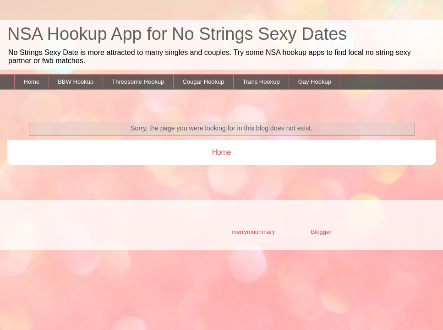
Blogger (321, 231)
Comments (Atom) (240, 176)
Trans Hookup (260, 81)
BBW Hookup (75, 81)
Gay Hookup (314, 81)
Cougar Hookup (203, 81)
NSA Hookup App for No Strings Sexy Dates (177, 33)
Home (32, 81)
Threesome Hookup (138, 81)
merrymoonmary (253, 231)
